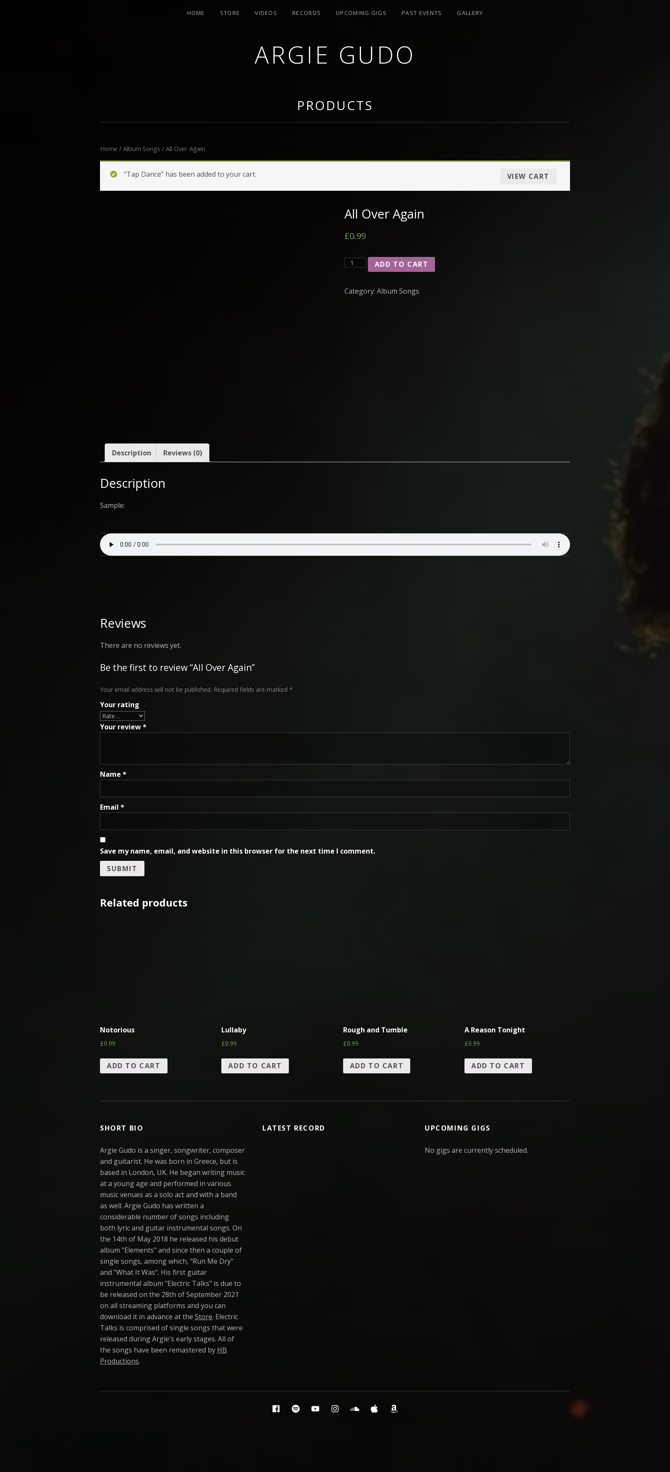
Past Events (422, 13)
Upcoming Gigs (361, 13)
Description (131, 453)
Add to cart (402, 264)
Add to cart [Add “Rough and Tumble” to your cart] (377, 1065)
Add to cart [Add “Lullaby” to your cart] (255, 1065)
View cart (528, 176)
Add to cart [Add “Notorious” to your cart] (134, 1065)
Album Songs (141, 148)
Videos (266, 13)
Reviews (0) (182, 453)
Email (112, 807)
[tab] (132, 452)
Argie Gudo (335, 54)
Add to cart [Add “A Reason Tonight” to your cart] (498, 1065)
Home (196, 13)
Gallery (470, 13)
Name (113, 774)
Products (335, 105)
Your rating (119, 704)
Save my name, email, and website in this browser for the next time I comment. (237, 851)
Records (306, 13)
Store (230, 13)
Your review (123, 727)
